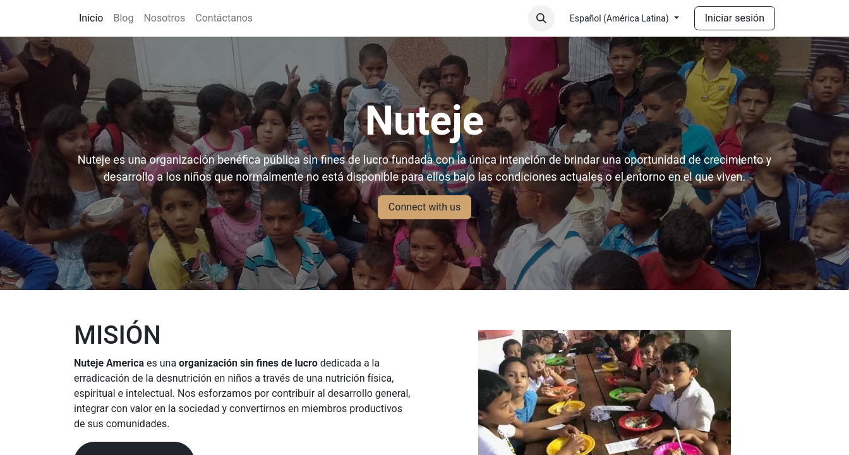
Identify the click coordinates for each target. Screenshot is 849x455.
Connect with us (424, 207)
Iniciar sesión (734, 18)
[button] (541, 18)
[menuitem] (91, 18)
